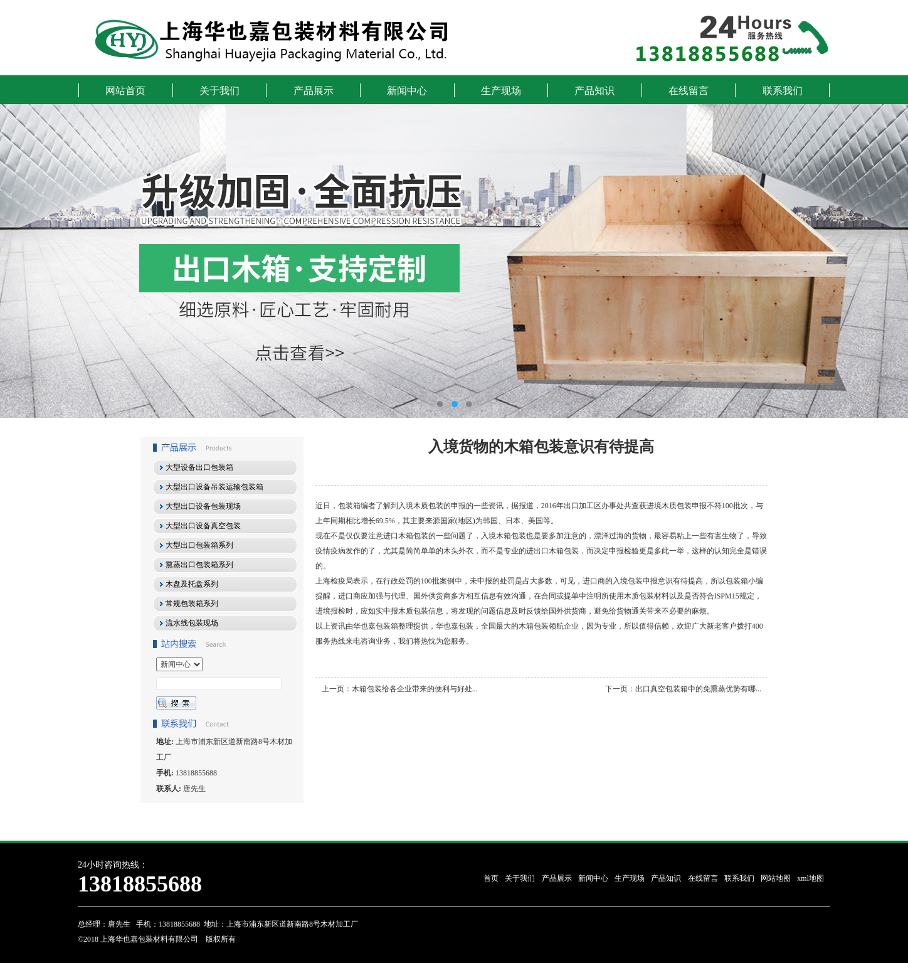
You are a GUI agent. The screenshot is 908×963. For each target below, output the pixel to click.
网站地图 (776, 878)
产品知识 (594, 90)
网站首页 (125, 90)
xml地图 (810, 878)
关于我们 (219, 90)
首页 (491, 878)
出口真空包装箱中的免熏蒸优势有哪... (698, 688)
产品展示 (313, 90)
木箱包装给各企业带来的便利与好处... (415, 688)
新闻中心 (407, 90)
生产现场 (501, 90)
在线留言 (688, 90)
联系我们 (783, 90)
